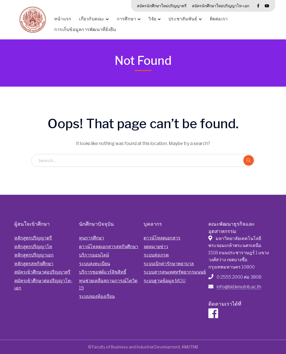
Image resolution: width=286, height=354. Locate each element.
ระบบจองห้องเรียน (97, 296)
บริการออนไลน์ (94, 255)
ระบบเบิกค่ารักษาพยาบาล (169, 263)
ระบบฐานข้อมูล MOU (164, 280)
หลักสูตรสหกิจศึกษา (33, 263)
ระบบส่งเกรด (156, 255)
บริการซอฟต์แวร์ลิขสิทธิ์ (102, 272)
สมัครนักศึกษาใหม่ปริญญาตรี (162, 5)
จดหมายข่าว (156, 246)
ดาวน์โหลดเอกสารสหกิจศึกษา (108, 246)
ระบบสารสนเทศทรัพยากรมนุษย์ (175, 272)
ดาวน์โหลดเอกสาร (162, 238)
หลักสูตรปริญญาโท (33, 246)
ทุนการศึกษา (91, 238)
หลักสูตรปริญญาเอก (34, 255)
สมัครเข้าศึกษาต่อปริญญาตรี (42, 272)
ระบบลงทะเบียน (94, 263)
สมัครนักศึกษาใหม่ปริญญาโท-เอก (220, 5)
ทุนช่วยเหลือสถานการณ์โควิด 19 (108, 284)
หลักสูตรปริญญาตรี (33, 238)
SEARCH (248, 160)
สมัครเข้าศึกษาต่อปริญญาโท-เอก (43, 284)
